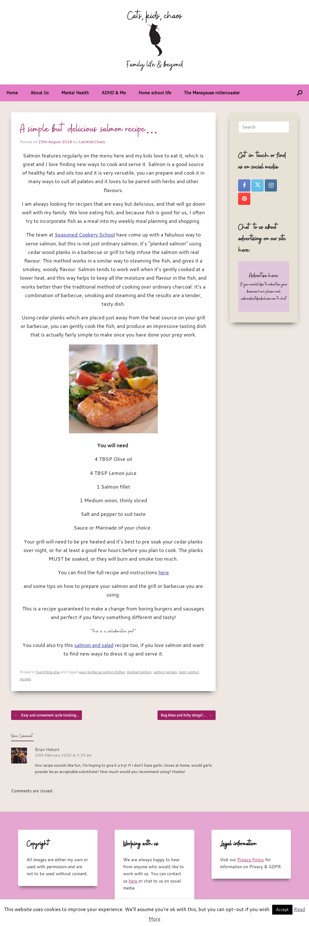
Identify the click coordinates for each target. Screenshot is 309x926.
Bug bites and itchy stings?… (186, 715)
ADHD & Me (114, 93)
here (163, 572)
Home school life (154, 93)
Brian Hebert (47, 749)
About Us (39, 93)
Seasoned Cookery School (85, 234)
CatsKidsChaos (91, 141)
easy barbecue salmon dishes (102, 672)
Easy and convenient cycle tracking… (46, 715)
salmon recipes (165, 672)
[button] (299, 92)
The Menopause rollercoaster (212, 93)
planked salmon (139, 672)
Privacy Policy (250, 860)
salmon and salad (93, 645)
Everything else (48, 672)
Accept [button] (282, 909)
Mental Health (75, 93)
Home (12, 93)
